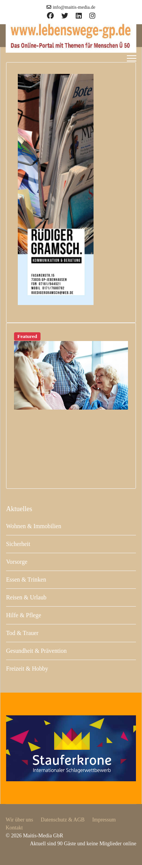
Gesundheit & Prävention (36, 651)
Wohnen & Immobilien (33, 526)
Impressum (103, 820)
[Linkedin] (79, 16)
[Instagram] (92, 16)
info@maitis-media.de (74, 7)
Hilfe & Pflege (23, 615)
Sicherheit (18, 544)
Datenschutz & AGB (63, 820)
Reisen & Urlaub (26, 597)
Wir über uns (19, 820)
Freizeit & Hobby (27, 668)
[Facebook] (50, 16)
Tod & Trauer (22, 633)
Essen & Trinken (26, 579)
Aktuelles (19, 509)
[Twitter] (64, 16)
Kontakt (14, 828)
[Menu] (131, 58)
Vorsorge (16, 561)
